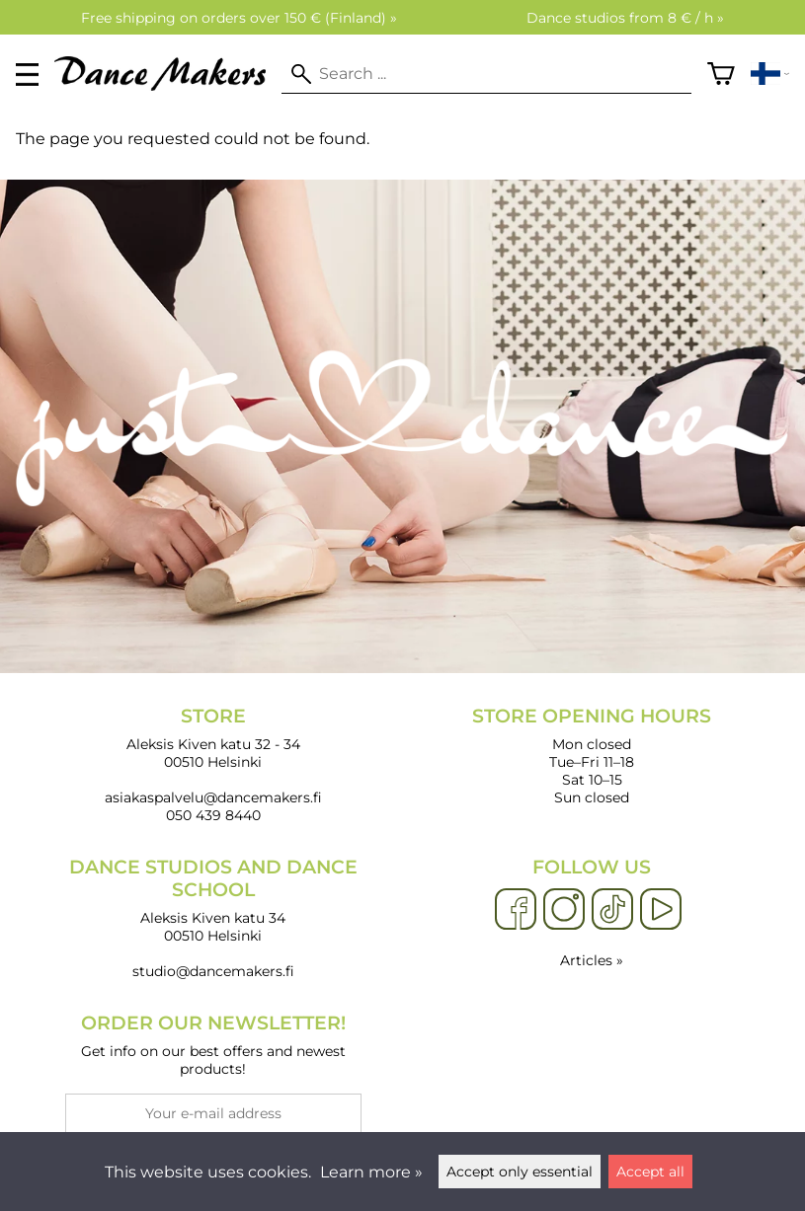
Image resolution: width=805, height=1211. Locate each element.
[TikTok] (612, 910)
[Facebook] (515, 910)
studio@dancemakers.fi (213, 971)
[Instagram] (564, 910)
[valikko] (27, 74)
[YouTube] (661, 910)
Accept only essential (519, 1171)
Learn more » (371, 1172)
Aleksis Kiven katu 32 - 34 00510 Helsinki (213, 738)
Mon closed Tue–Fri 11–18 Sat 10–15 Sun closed (592, 755)
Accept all (650, 1171)
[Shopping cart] (721, 74)
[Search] (486, 74)
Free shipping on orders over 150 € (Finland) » (239, 18)
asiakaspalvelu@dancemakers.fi (213, 797)
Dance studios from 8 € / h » (625, 18)
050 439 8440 (213, 815)
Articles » (591, 960)
